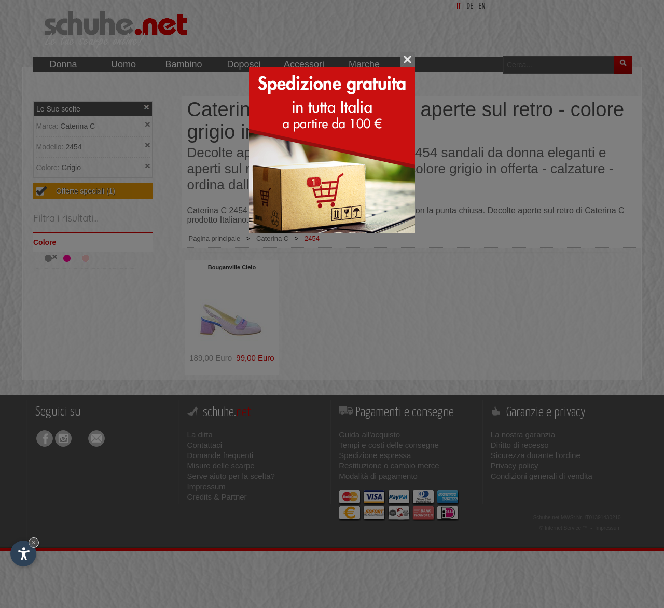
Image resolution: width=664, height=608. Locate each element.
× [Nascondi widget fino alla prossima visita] (34, 542)
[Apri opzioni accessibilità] (23, 553)
